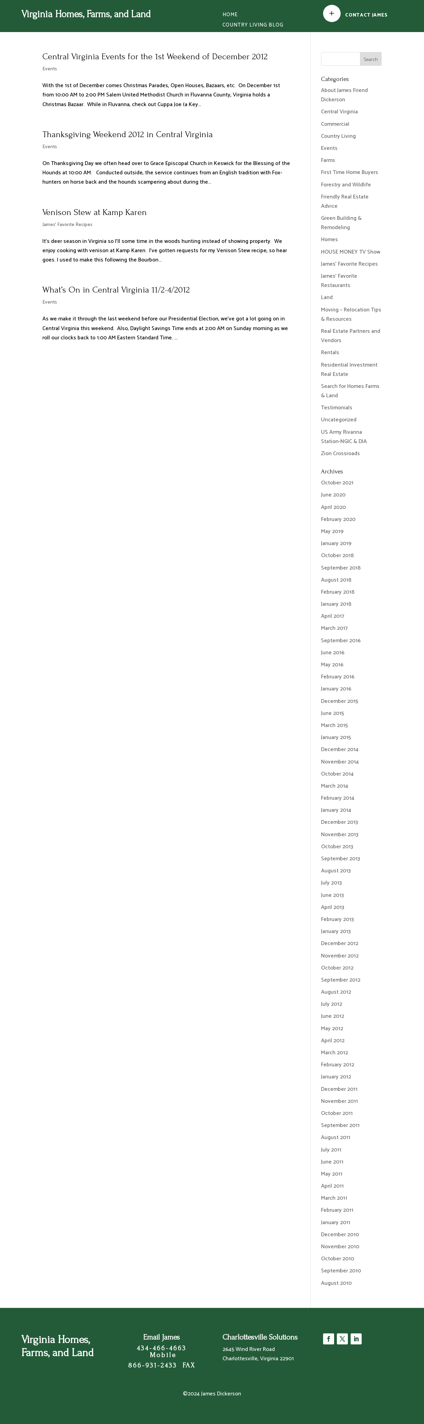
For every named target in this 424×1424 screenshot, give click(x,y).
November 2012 (340, 956)
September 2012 (340, 980)
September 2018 (341, 568)
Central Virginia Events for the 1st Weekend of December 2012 (155, 56)
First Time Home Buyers (349, 172)
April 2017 (332, 616)
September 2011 (340, 1125)
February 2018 (337, 592)
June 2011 (332, 1162)
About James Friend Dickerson (344, 95)
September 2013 (340, 858)
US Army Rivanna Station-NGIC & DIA (344, 437)
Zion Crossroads (340, 453)
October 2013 (337, 846)
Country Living (338, 136)
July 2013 (331, 883)
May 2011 (331, 1174)
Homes (329, 239)
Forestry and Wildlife (346, 184)
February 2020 (338, 519)
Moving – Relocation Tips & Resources (351, 314)
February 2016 (337, 677)
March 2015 (334, 725)
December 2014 (340, 749)
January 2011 (335, 1222)
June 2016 (332, 652)
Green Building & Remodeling (341, 223)
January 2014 (336, 810)
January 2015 (336, 737)
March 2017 (334, 628)
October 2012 (337, 968)
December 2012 (339, 943)
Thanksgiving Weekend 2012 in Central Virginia (127, 134)
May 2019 (332, 531)
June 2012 (332, 1016)
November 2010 (340, 1246)
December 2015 (339, 701)
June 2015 (332, 713)
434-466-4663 (161, 1348)
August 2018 (336, 580)
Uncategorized (338, 419)
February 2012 (337, 1064)
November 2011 (339, 1101)
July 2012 (331, 1004)
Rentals (330, 352)
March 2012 (334, 1052)
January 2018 (336, 604)
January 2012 (336, 1077)
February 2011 (337, 1210)
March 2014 (334, 786)
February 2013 (337, 919)
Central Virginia (339, 111)
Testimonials (336, 407)
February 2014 (337, 798)
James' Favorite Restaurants (339, 281)
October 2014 (337, 774)
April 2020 (333, 507)
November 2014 (340, 762)
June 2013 (332, 895)
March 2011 (334, 1198)
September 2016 (341, 640)
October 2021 (337, 483)
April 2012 (332, 1040)
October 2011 (337, 1113)
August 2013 (336, 870)
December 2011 (339, 1089)
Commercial (335, 124)
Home (230, 15)
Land (327, 297)
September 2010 (341, 1271)
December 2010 (340, 1234)
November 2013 (339, 834)
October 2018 (337, 555)
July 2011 (331, 1150)
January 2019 (336, 543)
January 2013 (336, 931)
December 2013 (339, 822)
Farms (328, 160)
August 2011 (335, 1137)
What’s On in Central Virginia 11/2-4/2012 (116, 290)
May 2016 (332, 664)
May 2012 (332, 1028)
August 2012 (336, 992)
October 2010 (337, 1258)
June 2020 (333, 495)
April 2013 (332, 907)
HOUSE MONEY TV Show (350, 252)
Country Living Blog (253, 26)
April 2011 (332, 1186)
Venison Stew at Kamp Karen (94, 212)
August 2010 (336, 1283)
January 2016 (336, 689)
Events (49, 69)
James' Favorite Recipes (67, 225)
